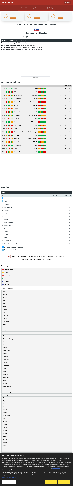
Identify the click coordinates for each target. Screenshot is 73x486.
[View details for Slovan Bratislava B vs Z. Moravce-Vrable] (3, 112)
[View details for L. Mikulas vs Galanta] (3, 118)
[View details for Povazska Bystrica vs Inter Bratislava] (3, 102)
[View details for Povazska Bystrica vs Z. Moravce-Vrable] (3, 152)
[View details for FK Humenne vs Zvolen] (3, 145)
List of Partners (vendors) (9, 477)
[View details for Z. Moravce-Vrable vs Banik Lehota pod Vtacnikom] (3, 132)
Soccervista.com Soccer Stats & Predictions (40, 259)
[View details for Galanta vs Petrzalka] (3, 148)
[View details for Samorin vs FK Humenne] (3, 122)
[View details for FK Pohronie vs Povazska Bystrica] (3, 115)
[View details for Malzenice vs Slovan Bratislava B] (3, 138)
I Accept (64, 482)
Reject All (51, 482)
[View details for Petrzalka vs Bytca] (3, 135)
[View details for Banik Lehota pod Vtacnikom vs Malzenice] (3, 142)
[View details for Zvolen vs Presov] (3, 128)
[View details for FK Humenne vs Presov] (3, 98)
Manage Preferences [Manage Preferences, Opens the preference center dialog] (9, 482)
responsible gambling (51, 256)
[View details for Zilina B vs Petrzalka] (3, 108)
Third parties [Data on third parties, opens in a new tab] (56, 468)
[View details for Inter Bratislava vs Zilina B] (3, 125)
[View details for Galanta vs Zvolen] (3, 92)
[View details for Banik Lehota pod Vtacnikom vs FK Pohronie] (3, 95)
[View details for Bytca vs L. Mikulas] (3, 88)
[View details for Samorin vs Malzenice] (3, 105)
